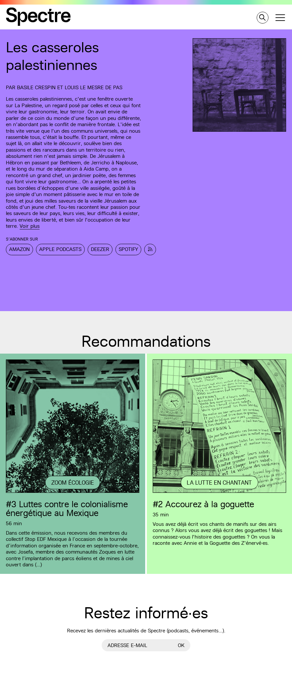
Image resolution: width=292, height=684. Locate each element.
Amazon (19, 249)
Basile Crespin (36, 87)
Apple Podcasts (60, 249)
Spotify (128, 249)
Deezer (100, 249)
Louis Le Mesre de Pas (93, 87)
